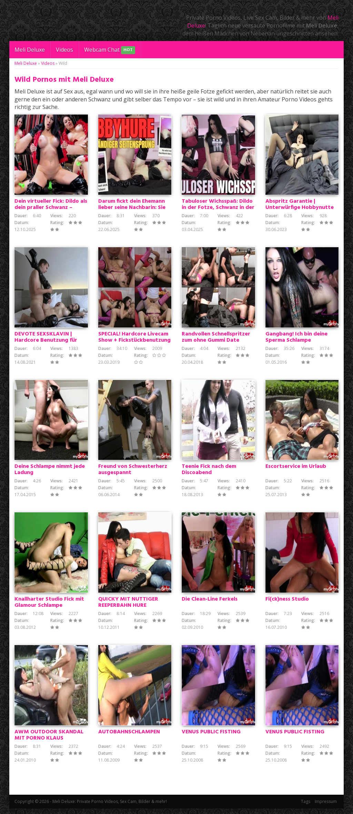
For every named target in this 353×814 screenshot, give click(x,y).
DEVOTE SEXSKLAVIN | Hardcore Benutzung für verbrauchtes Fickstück (45, 342)
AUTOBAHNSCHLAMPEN (129, 737)
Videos (64, 49)
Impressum (326, 807)
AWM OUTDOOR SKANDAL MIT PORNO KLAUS (48, 740)
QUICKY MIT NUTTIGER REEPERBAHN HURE (128, 606)
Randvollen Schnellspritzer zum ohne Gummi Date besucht (216, 342)
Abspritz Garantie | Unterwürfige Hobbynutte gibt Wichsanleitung (299, 208)
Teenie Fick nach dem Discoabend (209, 473)
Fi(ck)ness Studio (287, 603)
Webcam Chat (109, 50)
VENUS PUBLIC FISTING (211, 737)
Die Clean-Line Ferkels (210, 603)
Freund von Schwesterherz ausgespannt (132, 473)
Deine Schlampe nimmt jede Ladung (49, 473)
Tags (305, 807)
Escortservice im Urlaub (295, 469)
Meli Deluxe (29, 49)
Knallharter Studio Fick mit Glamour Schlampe (49, 606)
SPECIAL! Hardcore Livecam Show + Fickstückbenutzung (134, 339)
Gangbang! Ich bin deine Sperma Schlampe (296, 339)
